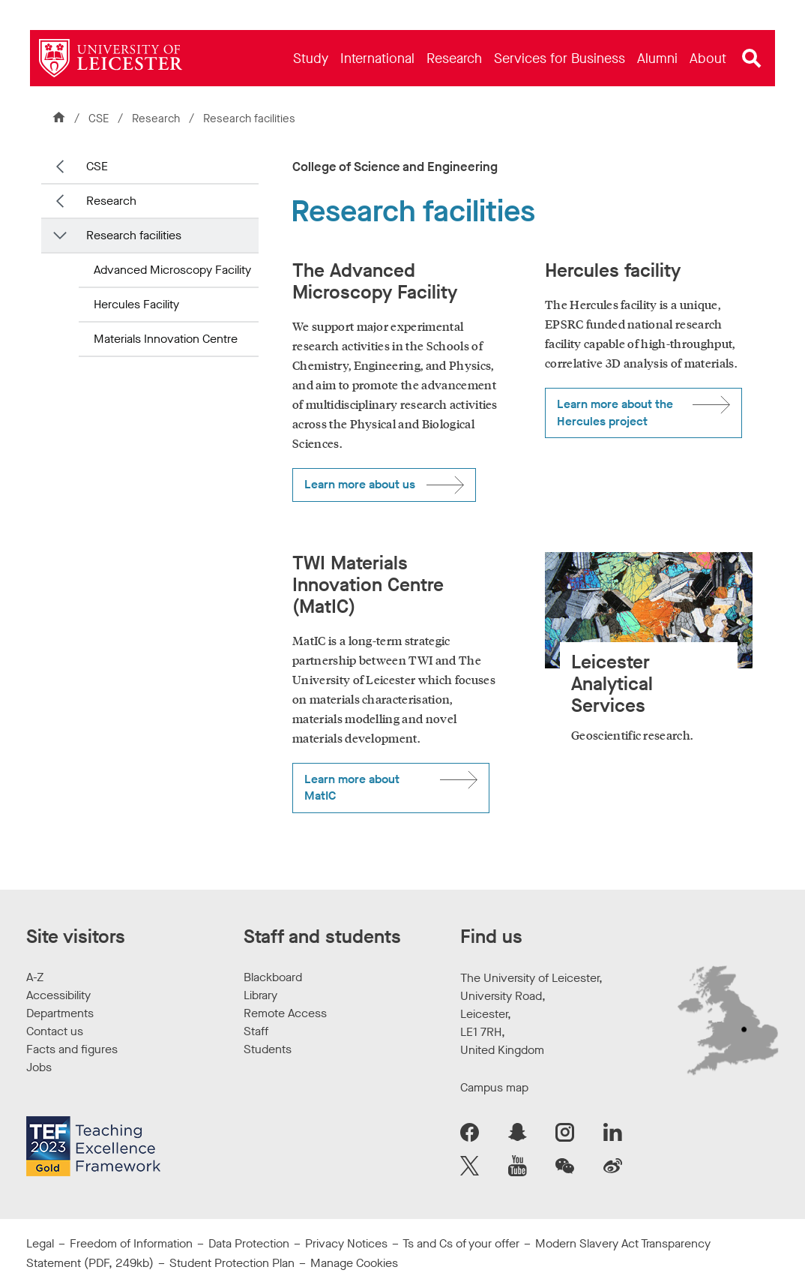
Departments (60, 1013)
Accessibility (58, 995)
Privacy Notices (346, 1243)
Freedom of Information (131, 1243)
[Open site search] (752, 58)
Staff (256, 1031)
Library (260, 995)
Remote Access (285, 1013)
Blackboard (273, 977)
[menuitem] (310, 58)
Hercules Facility (136, 304)
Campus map (494, 1087)
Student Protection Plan (232, 1263)
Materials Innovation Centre (166, 339)
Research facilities (133, 235)
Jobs (39, 1067)
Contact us (54, 1031)
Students (268, 1049)
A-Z (34, 977)
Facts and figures (72, 1049)
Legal (40, 1243)
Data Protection (248, 1243)
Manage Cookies (354, 1263)
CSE (98, 118)
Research (157, 118)
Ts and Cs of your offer (460, 1243)
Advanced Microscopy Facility (172, 270)
